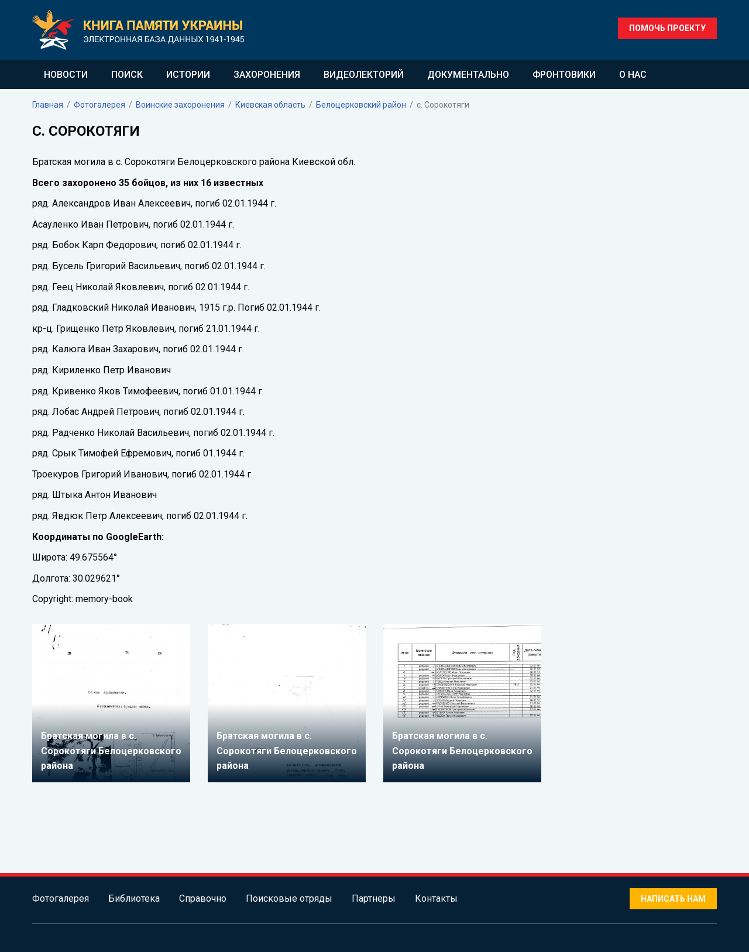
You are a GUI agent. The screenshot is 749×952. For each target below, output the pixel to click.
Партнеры (374, 898)
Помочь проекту (667, 28)
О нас (633, 74)
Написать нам (673, 898)
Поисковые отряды (289, 898)
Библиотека (134, 898)
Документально (468, 74)
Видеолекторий (364, 74)
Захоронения (266, 74)
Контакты (436, 898)
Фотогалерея (60, 898)
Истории (188, 74)
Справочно (202, 898)
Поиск (127, 74)
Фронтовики (564, 74)
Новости (66, 74)
